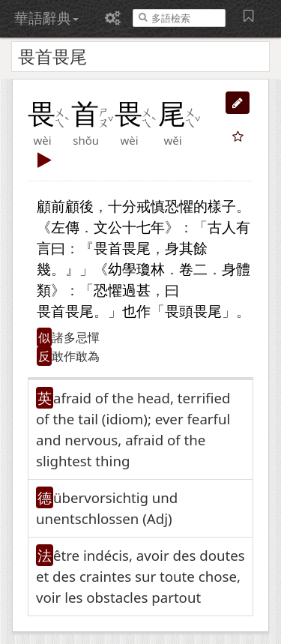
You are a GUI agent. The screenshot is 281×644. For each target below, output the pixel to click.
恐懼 (179, 205)
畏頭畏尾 (193, 310)
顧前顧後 (65, 205)
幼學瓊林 (136, 268)
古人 (222, 226)
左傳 (65, 226)
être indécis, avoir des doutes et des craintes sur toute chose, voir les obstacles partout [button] (140, 576)
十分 (122, 205)
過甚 (136, 289)
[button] (238, 102)
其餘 (193, 247)
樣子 (222, 205)
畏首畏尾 (122, 247)
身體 (236, 268)
